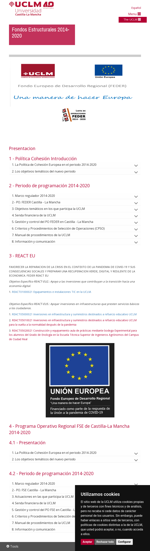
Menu (134, 14)
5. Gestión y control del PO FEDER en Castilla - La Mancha (55, 222)
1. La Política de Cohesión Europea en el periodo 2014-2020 (57, 165)
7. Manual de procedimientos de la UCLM (44, 235)
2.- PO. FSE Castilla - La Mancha (37, 490)
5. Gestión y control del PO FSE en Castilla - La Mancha (53, 510)
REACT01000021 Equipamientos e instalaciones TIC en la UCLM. (51, 292)
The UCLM (132, 19)
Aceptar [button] (87, 541)
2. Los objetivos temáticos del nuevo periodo (47, 171)
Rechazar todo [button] (105, 541)
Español (136, 8)
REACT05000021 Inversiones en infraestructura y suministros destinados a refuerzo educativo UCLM (74, 314)
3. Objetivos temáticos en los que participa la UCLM (51, 209)
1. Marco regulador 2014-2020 (36, 196)
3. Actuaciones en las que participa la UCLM (46, 496)
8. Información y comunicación (36, 241)
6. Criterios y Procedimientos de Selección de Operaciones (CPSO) (61, 228)
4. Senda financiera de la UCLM (37, 215)
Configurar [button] (124, 541)
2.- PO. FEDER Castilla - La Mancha (39, 202)
